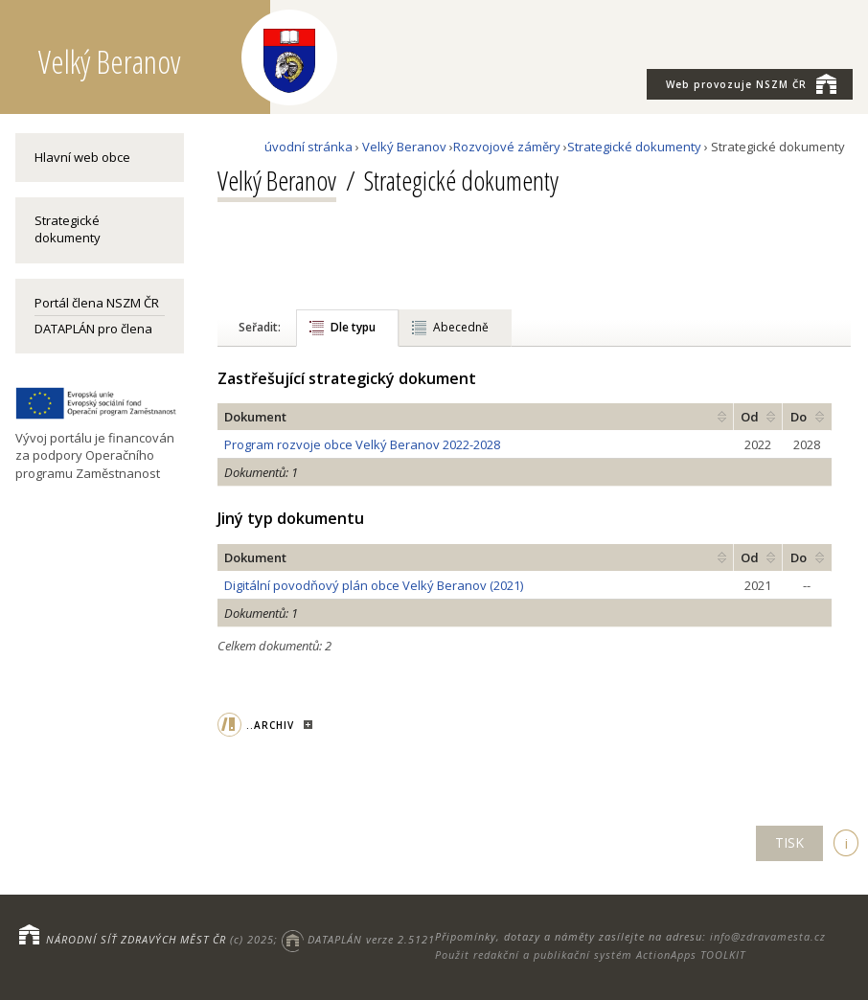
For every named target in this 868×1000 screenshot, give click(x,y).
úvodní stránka (308, 146)
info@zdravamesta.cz (768, 936)
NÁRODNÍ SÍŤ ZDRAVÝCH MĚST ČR (136, 939)
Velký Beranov (404, 146)
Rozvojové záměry (506, 146)
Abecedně (461, 327)
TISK (789, 842)
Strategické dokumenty (67, 229)
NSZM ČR (751, 83)
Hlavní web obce (82, 157)
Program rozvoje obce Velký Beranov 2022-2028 (362, 444)
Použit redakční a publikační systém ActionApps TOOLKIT (590, 954)
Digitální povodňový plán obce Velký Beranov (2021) (373, 585)
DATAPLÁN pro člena (93, 328)
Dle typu (353, 327)
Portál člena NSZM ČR (96, 302)
